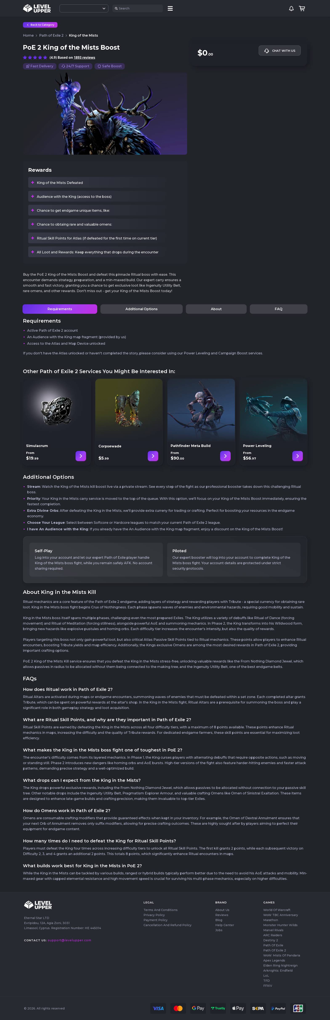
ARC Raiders (272, 935)
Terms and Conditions (161, 910)
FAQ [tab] (278, 309)
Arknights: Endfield (278, 970)
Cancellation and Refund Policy (168, 925)
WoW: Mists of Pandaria (281, 955)
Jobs (218, 930)
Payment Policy (156, 920)
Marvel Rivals (273, 930)
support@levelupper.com (69, 940)
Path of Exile (273, 945)
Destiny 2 (270, 940)
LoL (266, 975)
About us (222, 910)
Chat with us (279, 50)
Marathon (270, 920)
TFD (266, 981)
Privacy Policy (154, 915)
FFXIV (267, 986)
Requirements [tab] (60, 309)
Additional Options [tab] (141, 309)
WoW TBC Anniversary (280, 915)
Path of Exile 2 (274, 950)
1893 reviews (84, 57)
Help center (224, 925)
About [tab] (216, 309)
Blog (218, 920)
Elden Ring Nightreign (280, 965)
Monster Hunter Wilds (280, 925)
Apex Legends (274, 960)
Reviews (221, 915)
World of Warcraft (276, 910)
